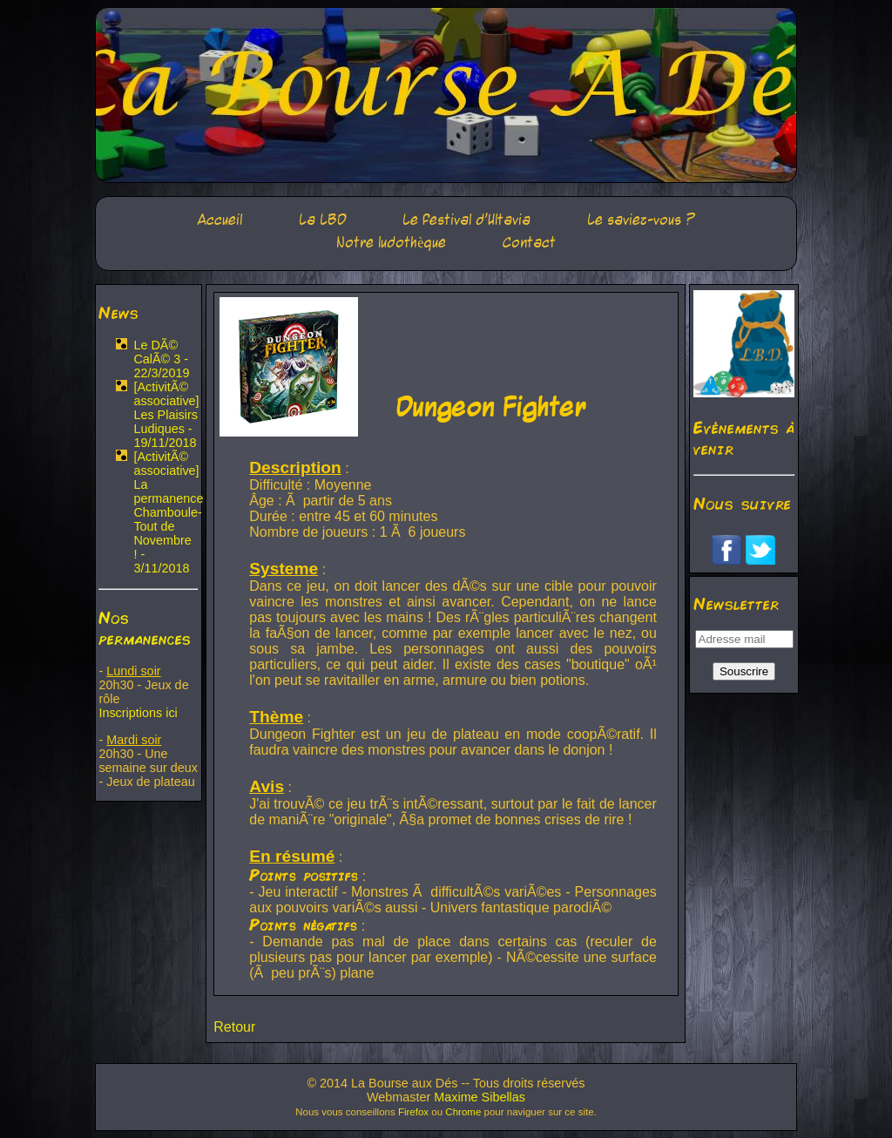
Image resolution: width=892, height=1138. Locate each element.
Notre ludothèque (391, 242)
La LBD (323, 220)
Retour (234, 1026)
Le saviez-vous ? (641, 220)
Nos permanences (144, 627)
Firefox (413, 1112)
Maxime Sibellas (479, 1097)
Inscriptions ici (137, 713)
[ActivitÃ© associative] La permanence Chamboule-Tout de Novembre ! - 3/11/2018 (168, 512)
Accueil (219, 220)
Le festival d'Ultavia (466, 220)
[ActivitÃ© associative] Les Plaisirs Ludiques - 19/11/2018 (166, 415)
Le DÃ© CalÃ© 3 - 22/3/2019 (161, 359)
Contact (529, 242)
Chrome (463, 1112)
